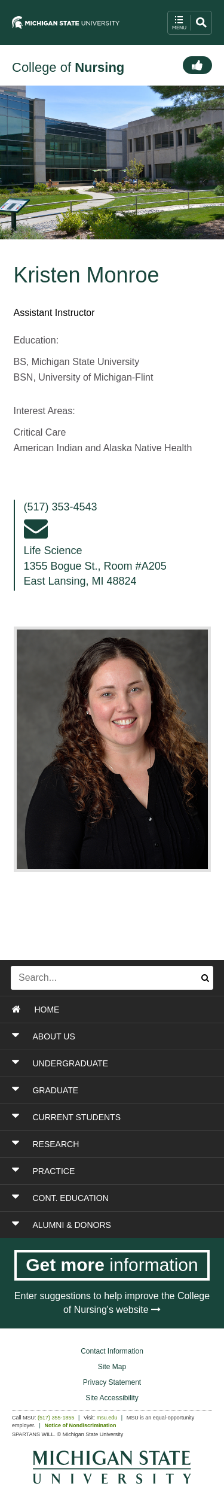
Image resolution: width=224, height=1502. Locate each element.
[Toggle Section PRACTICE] (112, 1171)
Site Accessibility (112, 1398)
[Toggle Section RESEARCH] (112, 1144)
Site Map (112, 1367)
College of (68, 67)
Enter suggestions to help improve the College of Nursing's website (112, 1303)
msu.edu (107, 1418)
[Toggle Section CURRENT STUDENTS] (112, 1117)
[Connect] (197, 65)
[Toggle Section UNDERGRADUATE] (112, 1063)
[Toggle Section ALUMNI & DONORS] (112, 1225)
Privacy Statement (112, 1382)
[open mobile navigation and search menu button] (189, 23)
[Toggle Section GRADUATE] (112, 1090)
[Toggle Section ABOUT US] (112, 1036)
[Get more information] (111, 1265)
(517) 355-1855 (56, 1418)
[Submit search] (205, 977)
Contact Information (112, 1351)
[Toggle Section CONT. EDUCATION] (112, 1198)
